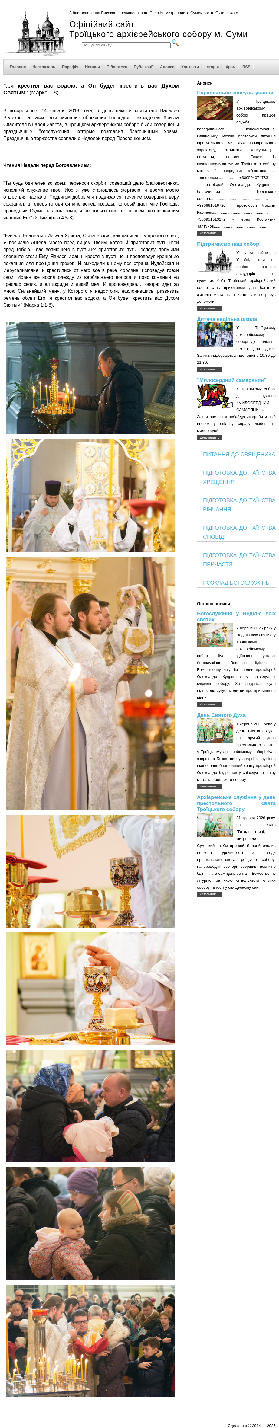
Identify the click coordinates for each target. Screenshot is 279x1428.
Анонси (167, 67)
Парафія (70, 67)
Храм (230, 67)
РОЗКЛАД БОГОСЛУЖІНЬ (236, 583)
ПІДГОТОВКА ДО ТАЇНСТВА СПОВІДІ (239, 532)
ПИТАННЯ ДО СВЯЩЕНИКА (239, 455)
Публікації (143, 67)
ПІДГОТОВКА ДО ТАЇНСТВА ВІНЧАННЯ (239, 505)
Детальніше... (209, 233)
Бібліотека (117, 67)
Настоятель (43, 67)
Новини (92, 67)
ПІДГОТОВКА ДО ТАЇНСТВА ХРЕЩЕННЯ (239, 477)
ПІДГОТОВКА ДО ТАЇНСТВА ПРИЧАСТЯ (239, 559)
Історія (212, 67)
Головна (18, 67)
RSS (246, 67)
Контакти (190, 67)
